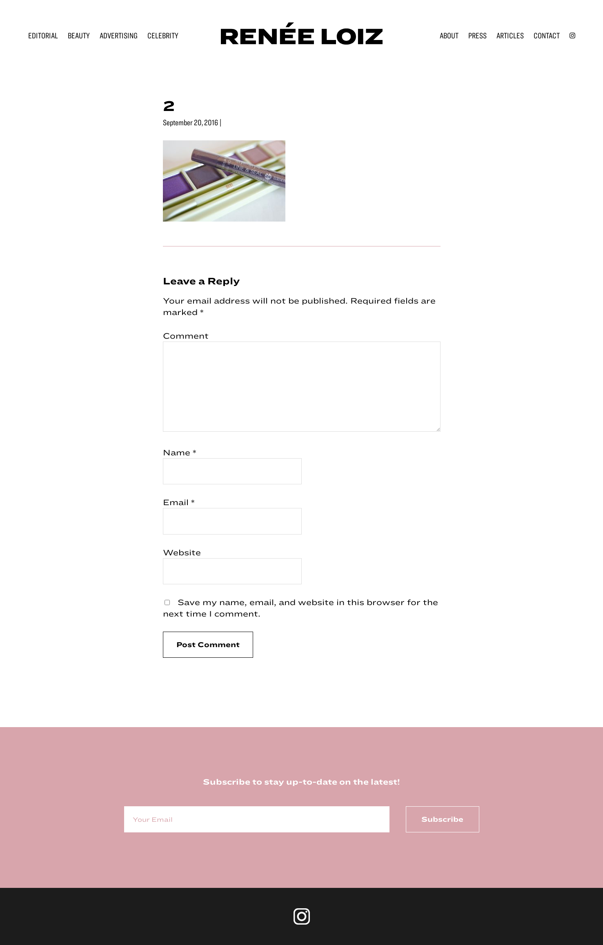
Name (179, 452)
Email (179, 502)
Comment (186, 335)
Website (182, 552)
